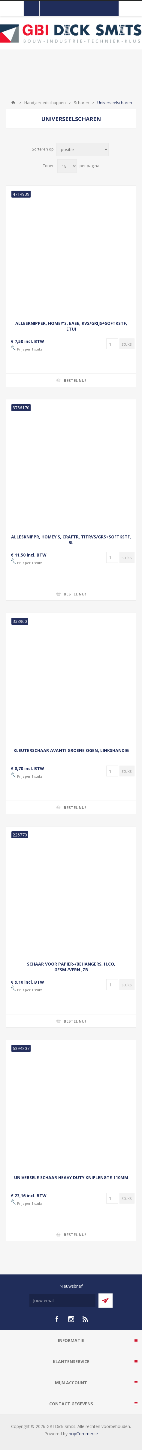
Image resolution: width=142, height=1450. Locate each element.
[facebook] (57, 1319)
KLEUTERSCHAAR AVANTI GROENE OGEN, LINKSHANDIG (71, 750)
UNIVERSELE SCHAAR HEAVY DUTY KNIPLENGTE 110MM (71, 1177)
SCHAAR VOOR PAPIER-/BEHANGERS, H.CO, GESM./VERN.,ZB (71, 966)
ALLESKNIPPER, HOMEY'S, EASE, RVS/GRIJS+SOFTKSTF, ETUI (71, 326)
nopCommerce (83, 1433)
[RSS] (85, 1319)
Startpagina (13, 102)
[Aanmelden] (62, 1300)
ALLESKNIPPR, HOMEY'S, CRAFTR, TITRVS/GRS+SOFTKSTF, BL (71, 539)
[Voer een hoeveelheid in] (112, 343)
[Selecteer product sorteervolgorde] (82, 149)
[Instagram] (71, 1319)
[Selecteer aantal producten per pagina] (67, 166)
